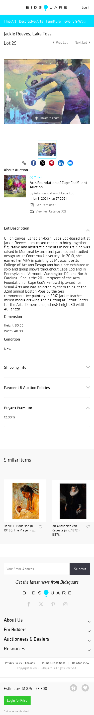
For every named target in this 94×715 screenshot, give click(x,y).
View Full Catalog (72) (47, 211)
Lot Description (16, 228)
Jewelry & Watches (77, 21)
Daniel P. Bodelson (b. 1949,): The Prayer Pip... (20, 528)
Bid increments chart (16, 711)
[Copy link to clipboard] (24, 163)
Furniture (53, 21)
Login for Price (17, 700)
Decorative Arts (31, 21)
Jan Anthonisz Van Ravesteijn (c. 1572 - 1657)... (66, 530)
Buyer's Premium (18, 408)
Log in (86, 7)
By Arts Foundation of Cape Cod (52, 193)
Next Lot (82, 42)
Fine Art (10, 21)
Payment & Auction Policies (27, 387)
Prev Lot (59, 42)
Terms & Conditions (53, 663)
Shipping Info (15, 367)
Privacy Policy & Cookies (20, 663)
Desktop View (80, 663)
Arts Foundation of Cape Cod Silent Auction (58, 185)
